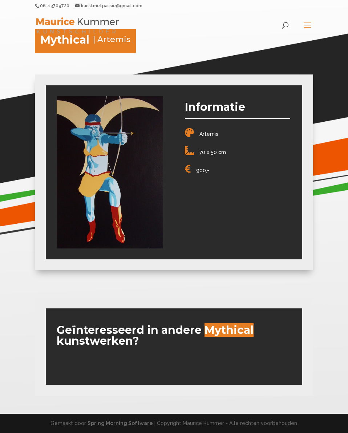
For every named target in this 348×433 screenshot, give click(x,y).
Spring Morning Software (120, 423)
